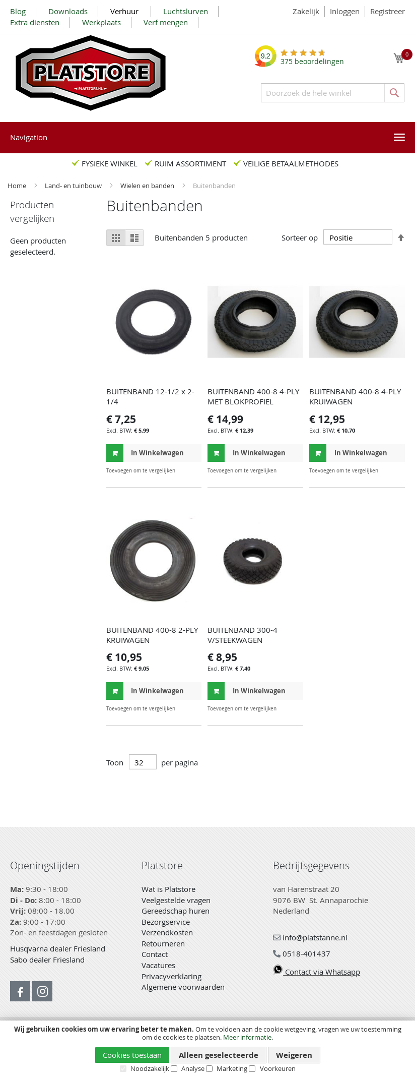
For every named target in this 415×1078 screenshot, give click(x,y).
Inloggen (345, 11)
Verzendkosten (167, 932)
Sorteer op (300, 237)
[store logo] (91, 73)
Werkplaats (101, 22)
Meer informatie (247, 1037)
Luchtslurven (185, 11)
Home (18, 185)
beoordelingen (312, 57)
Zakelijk (306, 11)
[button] (192, 471)
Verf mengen (166, 22)
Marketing (232, 1068)
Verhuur (125, 11)
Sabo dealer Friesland (47, 959)
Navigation (28, 137)
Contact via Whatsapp (316, 972)
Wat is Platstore (168, 889)
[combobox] (332, 92)
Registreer (387, 11)
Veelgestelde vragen (176, 900)
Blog (18, 11)
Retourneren (163, 943)
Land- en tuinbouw (74, 185)
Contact (155, 954)
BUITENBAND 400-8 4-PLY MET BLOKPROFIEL (253, 396)
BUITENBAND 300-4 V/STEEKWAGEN (243, 635)
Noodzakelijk (149, 1068)
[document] (207, 1049)
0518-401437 (301, 953)
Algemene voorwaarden (183, 987)
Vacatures (158, 965)
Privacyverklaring (171, 976)
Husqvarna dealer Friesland (57, 948)
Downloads (68, 11)
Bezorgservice (166, 922)
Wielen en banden (148, 185)
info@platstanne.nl (310, 937)
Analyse (192, 1068)
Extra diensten (34, 22)
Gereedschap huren (176, 911)
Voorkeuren (278, 1068)
